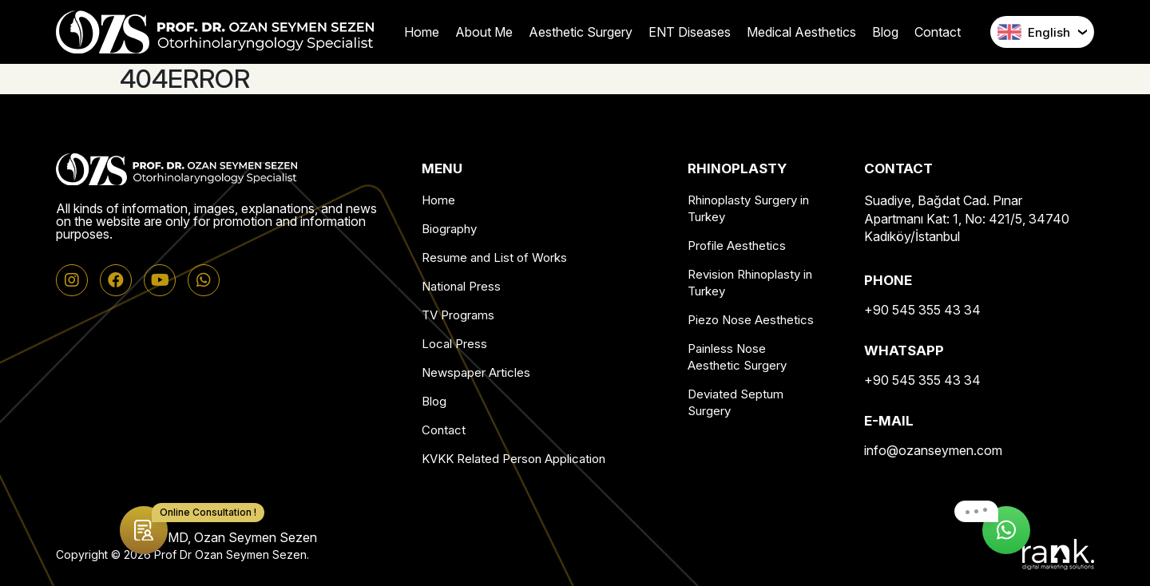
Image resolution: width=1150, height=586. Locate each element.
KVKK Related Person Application (513, 458)
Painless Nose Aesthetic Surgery (737, 357)
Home (421, 32)
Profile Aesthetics (737, 245)
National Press (461, 286)
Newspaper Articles (476, 372)
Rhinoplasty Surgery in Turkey (748, 208)
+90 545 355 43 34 (922, 309)
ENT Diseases (689, 32)
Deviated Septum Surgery (735, 402)
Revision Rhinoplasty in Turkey (750, 283)
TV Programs (458, 315)
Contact (937, 32)
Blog (885, 32)
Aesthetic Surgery (580, 32)
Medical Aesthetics (801, 32)
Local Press (454, 343)
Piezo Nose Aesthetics (751, 319)
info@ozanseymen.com (933, 450)
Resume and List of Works (494, 257)
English (1033, 32)
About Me (484, 32)
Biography (449, 228)
